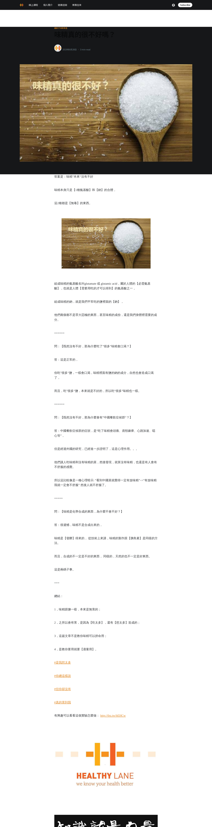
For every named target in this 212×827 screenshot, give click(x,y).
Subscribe (185, 4)
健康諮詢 (62, 5)
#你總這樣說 (62, 676)
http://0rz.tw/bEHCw (113, 715)
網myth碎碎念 (60, 28)
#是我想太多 (62, 662)
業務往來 (76, 5)
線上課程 (33, 5)
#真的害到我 (62, 702)
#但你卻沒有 (62, 689)
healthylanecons (72, 46)
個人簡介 (47, 5)
